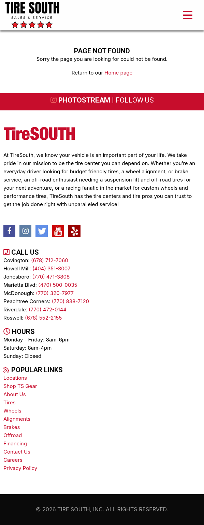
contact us (16, 451)
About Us (14, 394)
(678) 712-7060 (49, 260)
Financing (15, 443)
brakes (11, 427)
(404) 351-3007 (51, 268)
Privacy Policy (20, 468)
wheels (12, 410)
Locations (15, 378)
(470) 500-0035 (57, 285)
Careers (13, 460)
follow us (135, 100)
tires (9, 402)
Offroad (12, 435)
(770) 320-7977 (55, 293)
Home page (118, 72)
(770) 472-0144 (48, 309)
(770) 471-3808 (51, 276)
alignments (16, 419)
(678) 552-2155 (43, 317)
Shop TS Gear (20, 386)
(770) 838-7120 (70, 301)
